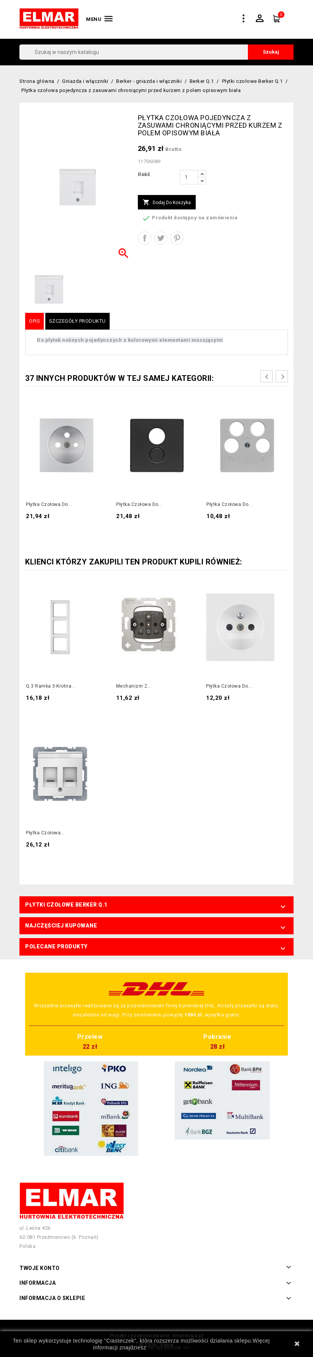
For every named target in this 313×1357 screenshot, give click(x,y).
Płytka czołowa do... (49, 504)
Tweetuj (160, 238)
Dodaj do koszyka (167, 202)
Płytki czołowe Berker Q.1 (66, 905)
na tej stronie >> (169, 1347)
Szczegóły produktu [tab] (77, 321)
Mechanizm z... (134, 686)
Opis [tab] (34, 321)
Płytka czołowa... (45, 832)
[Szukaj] (156, 52)
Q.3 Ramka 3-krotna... (50, 686)
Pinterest (177, 238)
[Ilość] (189, 177)
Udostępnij (144, 238)
